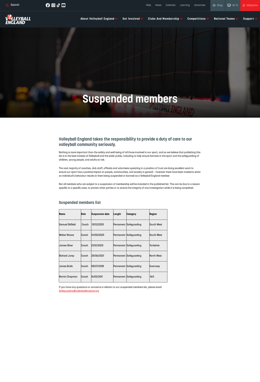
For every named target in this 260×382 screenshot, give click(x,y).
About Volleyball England (99, 18)
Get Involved (133, 18)
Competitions (198, 18)
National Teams (226, 18)
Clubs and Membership (165, 18)
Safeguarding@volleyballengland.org (79, 291)
